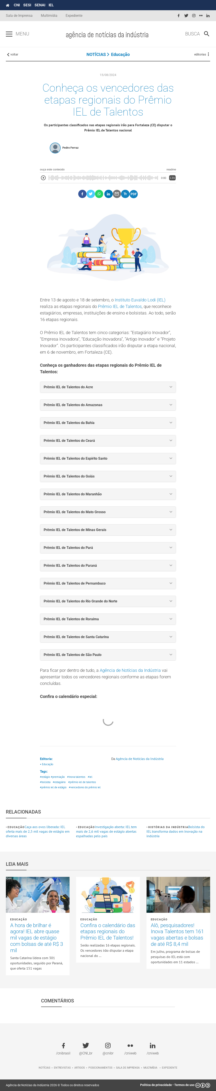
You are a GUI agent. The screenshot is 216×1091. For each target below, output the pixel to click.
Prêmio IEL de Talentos (120, 306)
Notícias (44, 1067)
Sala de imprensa (128, 1067)
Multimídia (49, 15)
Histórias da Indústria (168, 827)
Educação (120, 54)
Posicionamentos (100, 1067)
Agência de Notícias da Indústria (130, 670)
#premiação (58, 777)
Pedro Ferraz (70, 147)
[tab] (108, 387)
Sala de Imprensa (19, 15)
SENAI (40, 5)
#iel (90, 777)
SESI (27, 5)
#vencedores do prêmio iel (85, 787)
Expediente (74, 15)
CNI (17, 5)
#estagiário (59, 782)
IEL (51, 5)
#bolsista (45, 782)
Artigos (79, 1067)
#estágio (45, 777)
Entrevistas (62, 1067)
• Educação (46, 764)
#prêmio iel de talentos (82, 782)
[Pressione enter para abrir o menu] (9, 34)
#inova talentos (76, 777)
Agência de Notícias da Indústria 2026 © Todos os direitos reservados (52, 1085)
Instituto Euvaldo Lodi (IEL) (140, 300)
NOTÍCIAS (96, 54)
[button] (108, 387)
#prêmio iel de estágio (53, 787)
